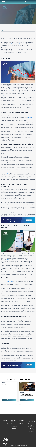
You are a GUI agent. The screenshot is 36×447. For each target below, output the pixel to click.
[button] (25, 2)
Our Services (13, 420)
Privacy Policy (26, 445)
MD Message (5, 422)
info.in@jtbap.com (31, 424)
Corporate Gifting (14, 426)
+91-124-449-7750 (31, 421)
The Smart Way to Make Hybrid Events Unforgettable (26, 395)
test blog (4, 384)
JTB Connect (9, 259)
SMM (12, 422)
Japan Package (13, 428)
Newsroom (21, 423)
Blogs (20, 422)
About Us (5, 420)
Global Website (21, 445)
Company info (5, 423)
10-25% (11, 90)
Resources (21, 420)
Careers (4, 425)
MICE (12, 423)
